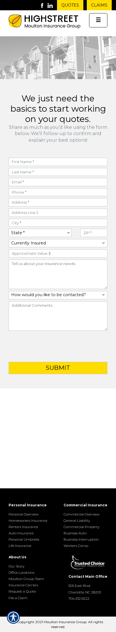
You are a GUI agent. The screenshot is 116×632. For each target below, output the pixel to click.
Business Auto (75, 533)
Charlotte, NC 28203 (84, 592)
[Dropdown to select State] (40, 233)
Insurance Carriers (23, 585)
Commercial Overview (81, 514)
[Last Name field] (58, 172)
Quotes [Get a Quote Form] (70, 5)
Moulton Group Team (26, 579)
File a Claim (18, 598)
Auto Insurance (21, 533)
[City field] (58, 223)
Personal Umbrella (24, 539)
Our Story (16, 566)
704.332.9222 (78, 598)
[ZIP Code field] (93, 233)
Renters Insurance (23, 527)
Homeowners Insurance (28, 520)
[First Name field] (58, 162)
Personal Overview (23, 514)
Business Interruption (81, 539)
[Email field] (58, 182)
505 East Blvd (79, 585)
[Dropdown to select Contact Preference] (58, 295)
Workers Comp (76, 545)
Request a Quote (22, 591)
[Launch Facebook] (44, 5)
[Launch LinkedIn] (52, 5)
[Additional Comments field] (58, 316)
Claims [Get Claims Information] (99, 5)
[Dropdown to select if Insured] (58, 243)
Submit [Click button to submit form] (58, 367)
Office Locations (21, 572)
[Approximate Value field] (58, 253)
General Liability (77, 520)
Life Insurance (20, 545)
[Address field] (58, 202)
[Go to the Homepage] (44, 22)
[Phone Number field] (58, 192)
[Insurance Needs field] (58, 274)
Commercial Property (81, 527)
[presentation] (58, 346)
